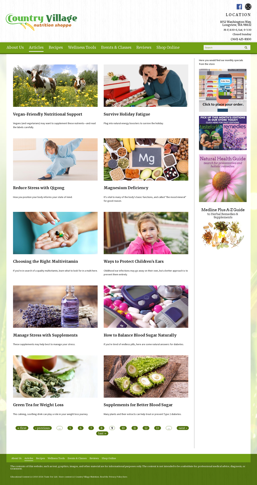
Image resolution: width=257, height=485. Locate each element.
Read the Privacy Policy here (113, 477)
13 (157, 428)
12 (146, 428)
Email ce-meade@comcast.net (248, 7)
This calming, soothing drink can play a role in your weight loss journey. (50, 414)
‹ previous (42, 428)
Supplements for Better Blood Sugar (138, 405)
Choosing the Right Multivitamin (45, 261)
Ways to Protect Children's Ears (134, 261)
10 (123, 428)
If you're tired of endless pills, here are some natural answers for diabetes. (144, 344)
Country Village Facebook (239, 7)
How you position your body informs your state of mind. (42, 197)
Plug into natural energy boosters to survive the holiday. (133, 123)
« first (21, 428)
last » (102, 433)
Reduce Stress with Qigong (38, 188)
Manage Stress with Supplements (45, 335)
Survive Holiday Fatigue (127, 114)
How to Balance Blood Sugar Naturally (140, 335)
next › (183, 428)
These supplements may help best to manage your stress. (44, 344)
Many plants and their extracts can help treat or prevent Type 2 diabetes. (143, 414)
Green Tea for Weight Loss (38, 405)
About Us (15, 47)
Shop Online (168, 47)
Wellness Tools (82, 47)
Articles (36, 47)
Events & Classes (116, 47)
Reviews (143, 47)
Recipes (56, 47)
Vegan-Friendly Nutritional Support (47, 114)
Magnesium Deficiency (126, 188)
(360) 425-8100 (241, 39)
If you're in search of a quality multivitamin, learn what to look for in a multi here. (55, 270)
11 (134, 428)
